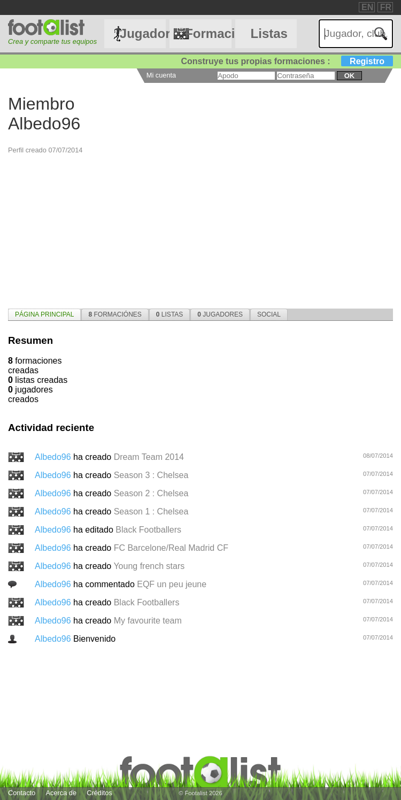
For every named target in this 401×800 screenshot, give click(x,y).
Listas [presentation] (169, 314)
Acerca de (60, 793)
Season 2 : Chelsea (151, 493)
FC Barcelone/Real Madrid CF (171, 547)
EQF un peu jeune (171, 584)
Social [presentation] (269, 314)
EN (367, 7)
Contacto (21, 793)
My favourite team (148, 620)
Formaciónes (208, 33)
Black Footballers (148, 529)
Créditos (99, 793)
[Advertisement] (200, 229)
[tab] (44, 314)
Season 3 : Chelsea (151, 475)
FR (385, 7)
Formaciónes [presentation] (114, 314)
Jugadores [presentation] (220, 314)
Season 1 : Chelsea (151, 511)
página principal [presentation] (44, 314)
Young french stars (148, 566)
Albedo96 (54, 456)
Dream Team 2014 (149, 456)
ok (349, 76)
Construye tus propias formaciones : (287, 61)
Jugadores (143, 33)
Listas (269, 33)
